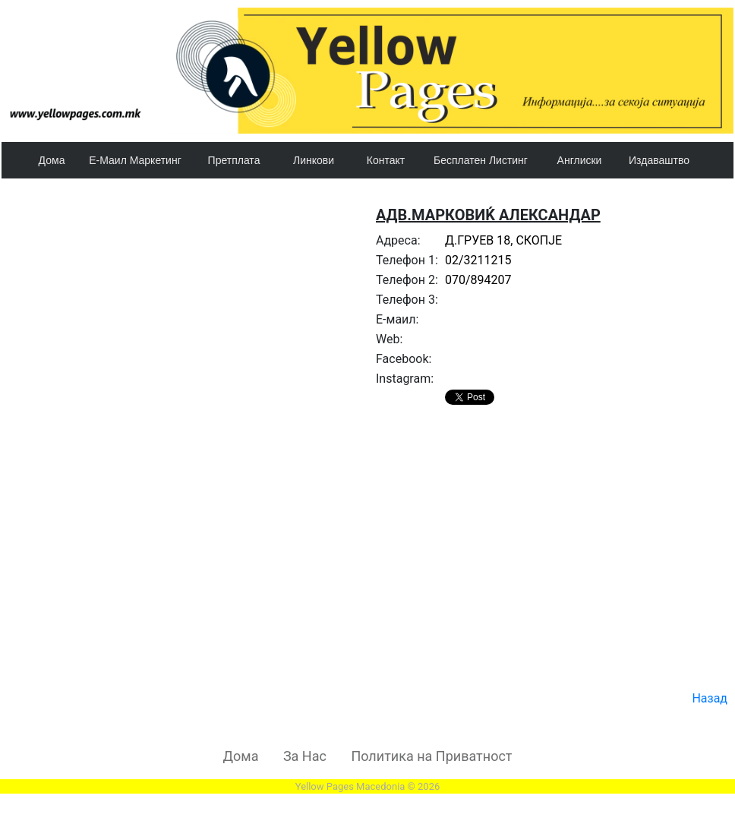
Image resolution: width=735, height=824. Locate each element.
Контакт (386, 160)
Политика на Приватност (431, 756)
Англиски (579, 160)
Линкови (313, 160)
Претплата (234, 160)
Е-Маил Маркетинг (135, 160)
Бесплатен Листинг (481, 160)
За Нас (304, 756)
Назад (709, 698)
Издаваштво (659, 160)
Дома (52, 160)
